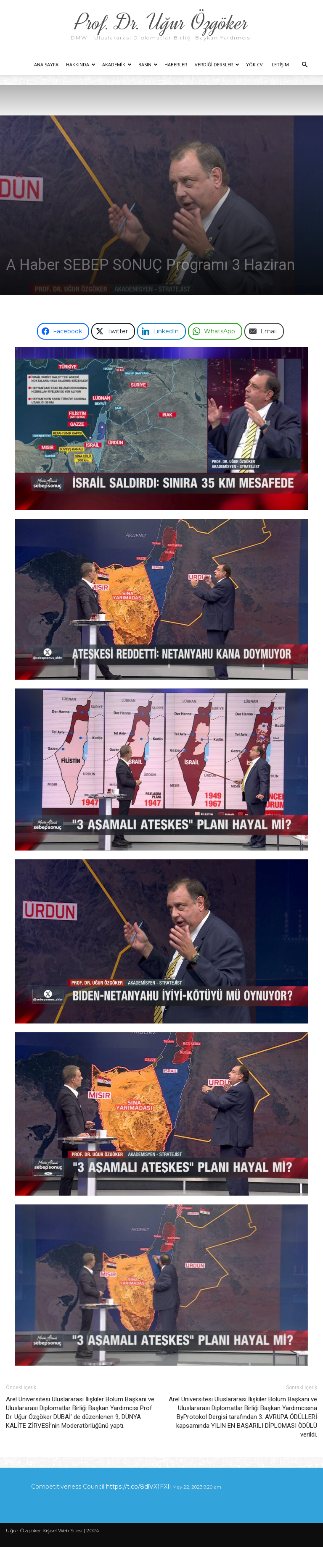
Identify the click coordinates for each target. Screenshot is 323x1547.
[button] (304, 65)
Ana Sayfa (46, 64)
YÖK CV (254, 64)
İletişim (279, 64)
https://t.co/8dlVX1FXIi (138, 1486)
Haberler (175, 64)
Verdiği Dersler (217, 64)
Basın (148, 64)
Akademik (117, 64)
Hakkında (80, 64)
